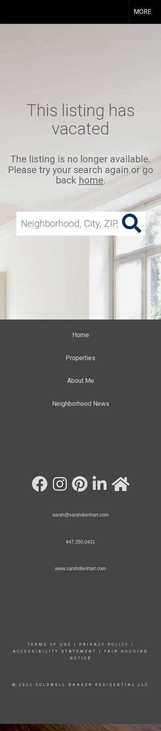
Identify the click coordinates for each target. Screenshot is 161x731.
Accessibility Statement (55, 651)
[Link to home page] (13, 12)
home (91, 180)
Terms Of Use (49, 645)
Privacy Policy (104, 645)
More (142, 12)
